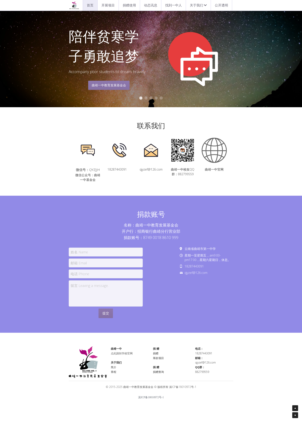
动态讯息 (150, 5)
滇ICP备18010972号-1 (182, 389)
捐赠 (155, 355)
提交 (105, 315)
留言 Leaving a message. (89, 287)
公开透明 (221, 5)
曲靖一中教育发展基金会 (109, 85)
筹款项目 (158, 360)
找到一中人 (173, 5)
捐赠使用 (129, 5)
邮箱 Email (79, 265)
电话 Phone (80, 275)
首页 (90, 5)
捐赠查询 (158, 374)
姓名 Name (79, 254)
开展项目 (108, 5)
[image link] (88, 150)
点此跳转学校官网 (122, 355)
